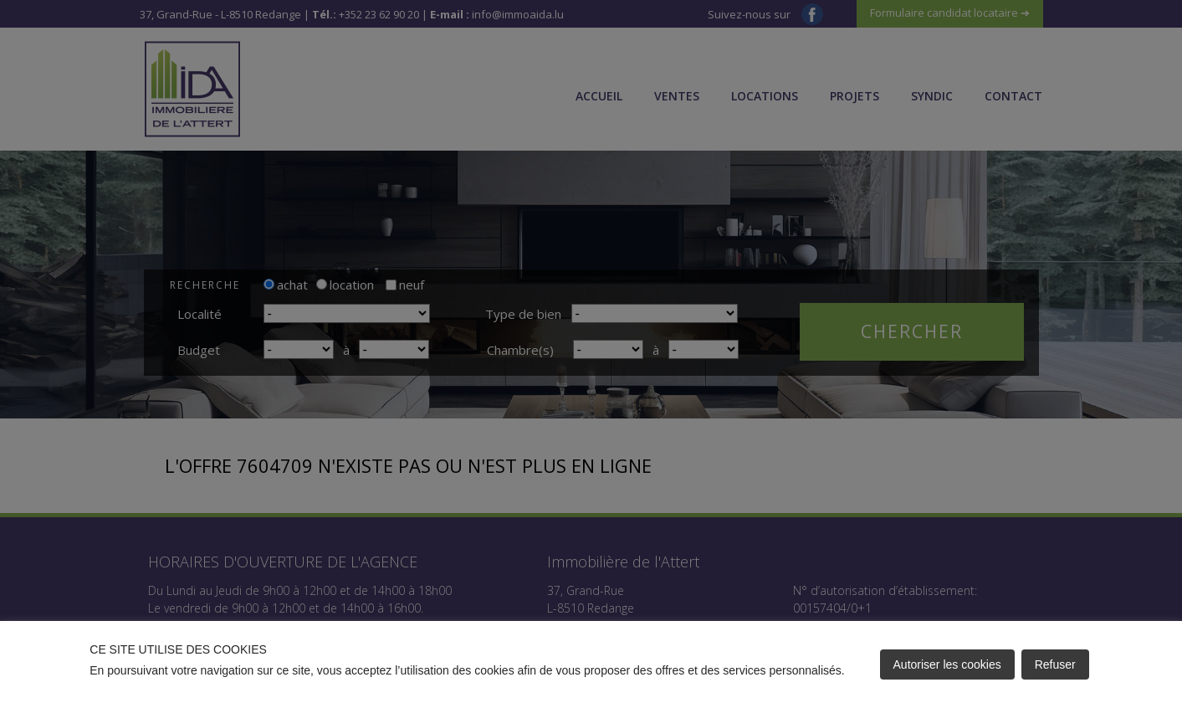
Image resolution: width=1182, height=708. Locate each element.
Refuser (1055, 664)
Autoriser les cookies (947, 664)
